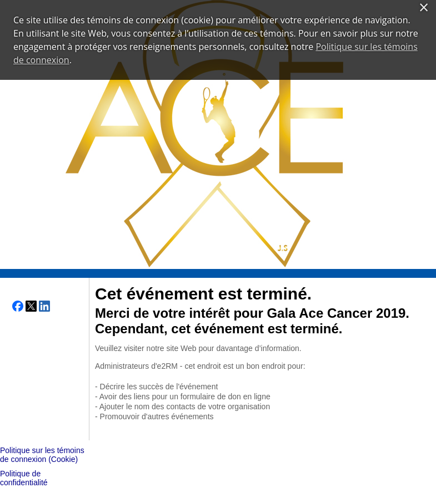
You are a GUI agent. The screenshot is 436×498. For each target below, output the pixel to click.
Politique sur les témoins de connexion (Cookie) (42, 455)
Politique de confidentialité (24, 478)
